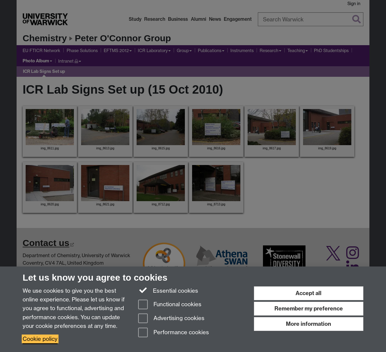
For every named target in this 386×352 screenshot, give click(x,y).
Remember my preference (308, 308)
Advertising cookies (171, 318)
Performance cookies (173, 332)
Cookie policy (40, 338)
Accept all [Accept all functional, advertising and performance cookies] (308, 293)
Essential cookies (168, 290)
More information (308, 323)
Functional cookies (169, 304)
